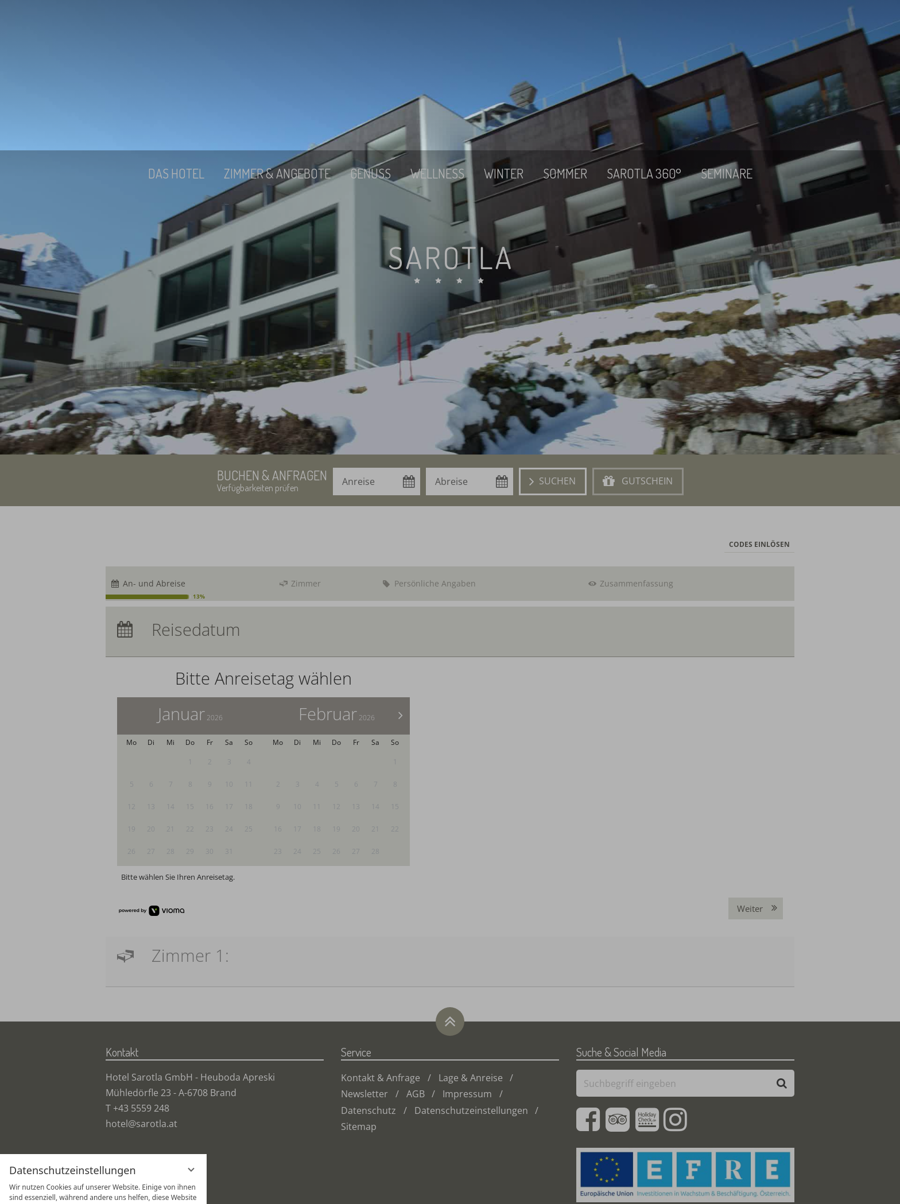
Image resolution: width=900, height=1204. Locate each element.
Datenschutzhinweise (79, 1186)
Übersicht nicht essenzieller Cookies (103, 1166)
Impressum (143, 1186)
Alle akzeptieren (103, 1118)
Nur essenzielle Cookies (103, 1144)
